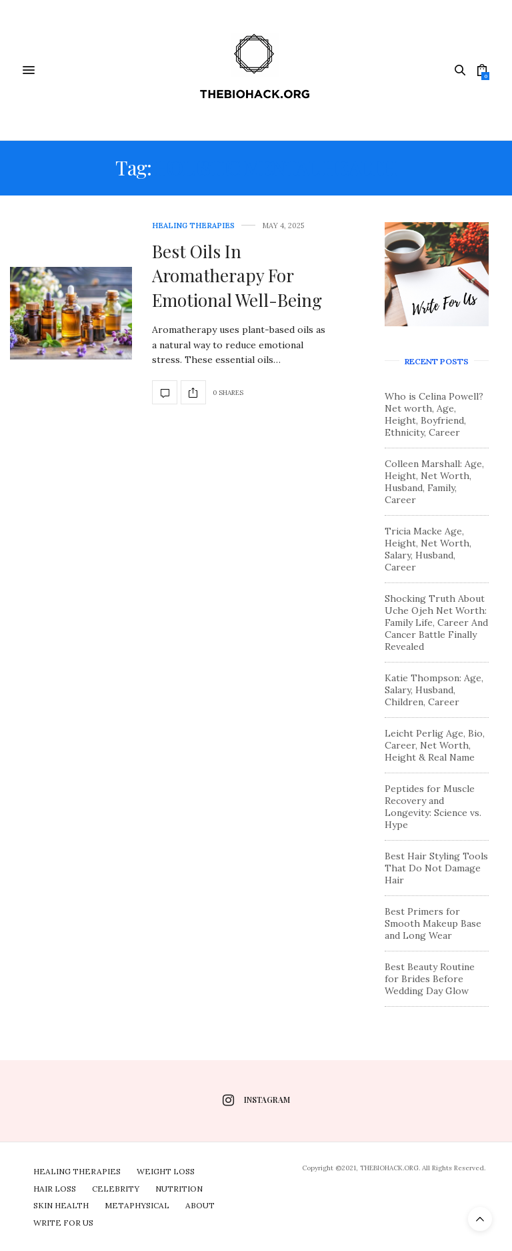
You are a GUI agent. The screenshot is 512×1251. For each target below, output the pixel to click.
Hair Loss (54, 1189)
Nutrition (179, 1189)
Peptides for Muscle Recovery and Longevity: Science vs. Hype (433, 807)
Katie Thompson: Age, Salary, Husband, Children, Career (434, 690)
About (200, 1205)
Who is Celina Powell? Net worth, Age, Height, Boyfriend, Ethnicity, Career (434, 414)
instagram (256, 1100)
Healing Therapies (193, 226)
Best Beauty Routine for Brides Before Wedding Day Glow (430, 979)
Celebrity (115, 1189)
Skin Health (61, 1205)
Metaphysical (137, 1205)
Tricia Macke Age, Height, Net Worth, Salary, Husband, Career (428, 549)
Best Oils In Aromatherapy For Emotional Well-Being (237, 276)
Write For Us (63, 1223)
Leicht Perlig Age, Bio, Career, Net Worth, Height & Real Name (435, 745)
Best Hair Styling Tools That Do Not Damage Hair (436, 868)
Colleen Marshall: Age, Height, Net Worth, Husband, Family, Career (434, 482)
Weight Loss (166, 1171)
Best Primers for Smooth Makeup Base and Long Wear (433, 923)
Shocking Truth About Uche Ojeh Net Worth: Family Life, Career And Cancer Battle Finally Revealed (436, 622)
